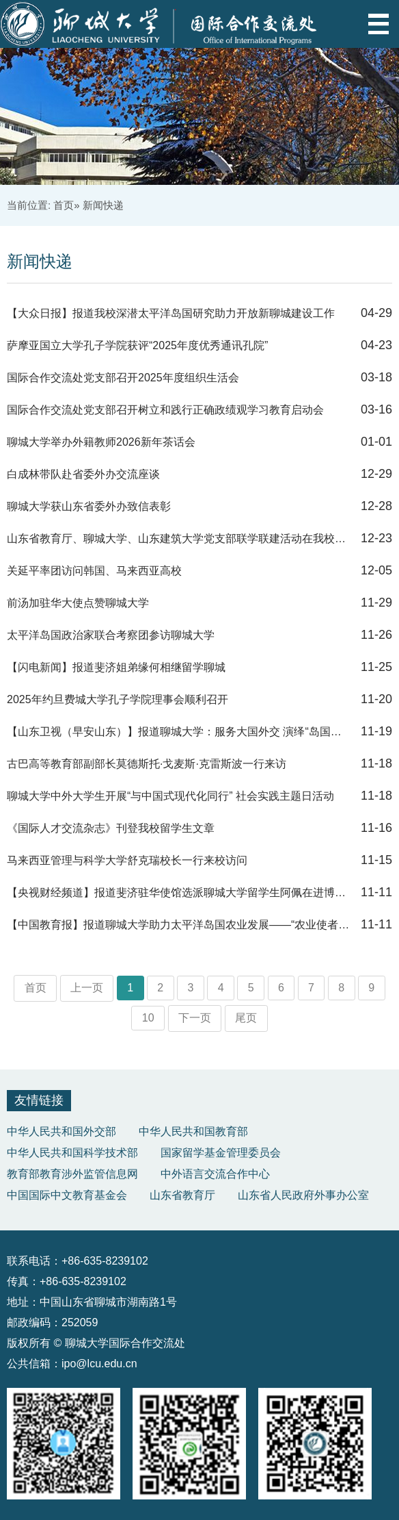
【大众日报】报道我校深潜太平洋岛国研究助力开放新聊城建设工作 (171, 313)
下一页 (194, 1018)
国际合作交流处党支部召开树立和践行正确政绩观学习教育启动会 (165, 410)
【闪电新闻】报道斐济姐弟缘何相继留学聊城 (116, 667)
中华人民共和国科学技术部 (72, 1152)
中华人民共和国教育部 (193, 1131)
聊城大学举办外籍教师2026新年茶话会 (101, 442)
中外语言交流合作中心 (215, 1174)
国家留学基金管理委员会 (221, 1152)
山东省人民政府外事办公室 (303, 1195)
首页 (63, 205)
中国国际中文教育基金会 (67, 1195)
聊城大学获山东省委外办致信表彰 (89, 506)
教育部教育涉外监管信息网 (72, 1174)
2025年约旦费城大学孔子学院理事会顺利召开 (117, 699)
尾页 (246, 1018)
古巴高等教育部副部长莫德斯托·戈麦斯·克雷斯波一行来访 (146, 764)
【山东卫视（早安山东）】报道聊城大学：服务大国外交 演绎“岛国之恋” (179, 731)
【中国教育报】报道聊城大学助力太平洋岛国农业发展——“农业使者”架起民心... (179, 924)
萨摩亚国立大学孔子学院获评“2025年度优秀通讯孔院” (137, 345)
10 (148, 1018)
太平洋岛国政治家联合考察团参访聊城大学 (111, 635)
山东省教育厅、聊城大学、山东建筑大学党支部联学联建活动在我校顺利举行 (179, 538)
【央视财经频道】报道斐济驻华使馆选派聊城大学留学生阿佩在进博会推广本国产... (179, 892)
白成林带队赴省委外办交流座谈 (83, 474)
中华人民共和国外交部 (61, 1131)
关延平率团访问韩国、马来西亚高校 (94, 571)
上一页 (86, 987)
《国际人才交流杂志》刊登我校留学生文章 (111, 828)
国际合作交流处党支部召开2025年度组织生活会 (123, 377)
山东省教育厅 (182, 1195)
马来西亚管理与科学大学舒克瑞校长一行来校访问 (127, 860)
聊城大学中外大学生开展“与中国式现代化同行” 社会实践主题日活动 (170, 796)
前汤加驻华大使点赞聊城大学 (78, 603)
